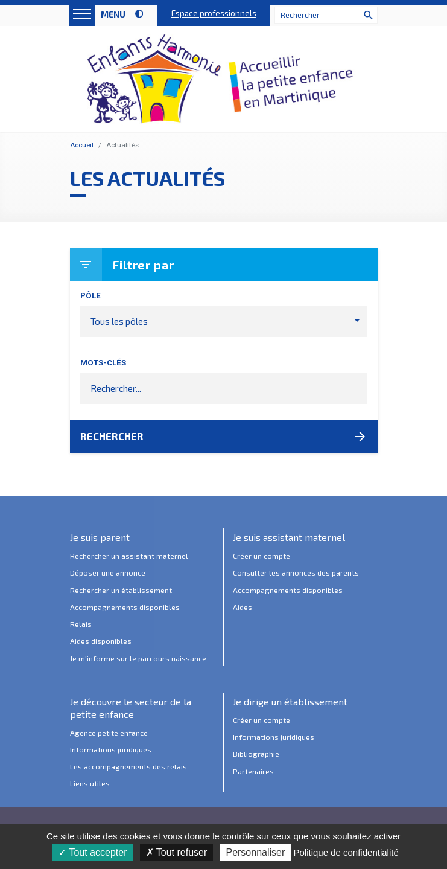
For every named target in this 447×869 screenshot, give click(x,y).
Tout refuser (177, 852)
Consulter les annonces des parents (296, 573)
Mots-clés (103, 362)
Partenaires (253, 772)
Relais (81, 624)
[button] (223, 321)
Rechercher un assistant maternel (129, 556)
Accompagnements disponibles (125, 607)
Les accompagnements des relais (128, 767)
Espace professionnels (213, 13)
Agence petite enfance (109, 733)
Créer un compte (261, 556)
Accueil (82, 145)
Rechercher (223, 436)
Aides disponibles (101, 641)
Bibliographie (256, 754)
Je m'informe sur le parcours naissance (138, 659)
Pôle (90, 295)
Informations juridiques (110, 750)
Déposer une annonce (107, 573)
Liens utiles (90, 784)
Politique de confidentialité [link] (345, 852)
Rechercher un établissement (121, 590)
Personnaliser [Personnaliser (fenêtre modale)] (255, 852)
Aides (242, 607)
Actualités (122, 145)
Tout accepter (93, 852)
